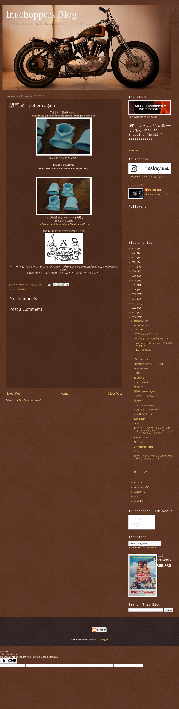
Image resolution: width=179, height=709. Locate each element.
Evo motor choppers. (143, 447)
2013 (134, 303)
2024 (134, 253)
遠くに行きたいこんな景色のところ (151, 338)
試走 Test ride (141, 359)
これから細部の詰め (143, 350)
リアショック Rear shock (147, 409)
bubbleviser (139, 419)
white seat (138, 387)
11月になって (140, 472)
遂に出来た (139, 377)
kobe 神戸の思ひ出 (143, 414)
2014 (134, 298)
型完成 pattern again (144, 391)
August (138, 492)
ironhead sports (141, 437)
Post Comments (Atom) (30, 400)
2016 (134, 289)
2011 (134, 312)
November (139, 325)
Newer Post (13, 393)
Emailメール (134, 150)
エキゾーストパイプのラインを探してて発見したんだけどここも (153, 457)
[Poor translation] (12, 661)
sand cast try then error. (145, 405)
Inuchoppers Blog (41, 14)
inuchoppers (154, 190)
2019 (134, 276)
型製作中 (139, 400)
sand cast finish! (141, 368)
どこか (137, 451)
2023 (134, 257)
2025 (134, 248)
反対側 (137, 373)
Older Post (115, 393)
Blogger (104, 639)
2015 (134, 294)
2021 (134, 266)
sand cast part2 (141, 382)
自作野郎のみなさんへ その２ (149, 364)
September (139, 487)
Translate (148, 547)
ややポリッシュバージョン (147, 334)
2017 (134, 285)
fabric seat (139, 329)
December (139, 321)
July (136, 496)
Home (64, 393)
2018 (134, 280)
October (138, 482)
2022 (134, 262)
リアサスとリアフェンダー (147, 396)
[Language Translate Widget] (144, 543)
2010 (134, 317)
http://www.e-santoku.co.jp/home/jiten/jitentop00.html (64, 224)
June (137, 501)
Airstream (138, 442)
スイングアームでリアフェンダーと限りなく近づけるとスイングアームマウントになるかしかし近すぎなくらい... (153, 430)
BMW (136, 423)
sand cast (21, 289)
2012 (134, 308)
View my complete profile (157, 194)
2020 (134, 271)
